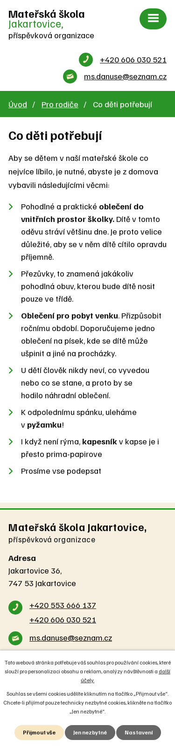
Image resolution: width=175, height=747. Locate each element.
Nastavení (139, 732)
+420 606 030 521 (133, 59)
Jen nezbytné (90, 732)
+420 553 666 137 (62, 605)
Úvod (17, 104)
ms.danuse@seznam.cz (125, 76)
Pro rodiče (60, 104)
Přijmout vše (39, 732)
